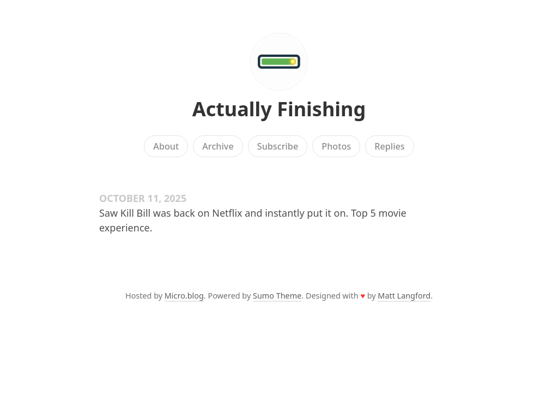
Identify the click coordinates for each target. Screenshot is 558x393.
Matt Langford (404, 295)
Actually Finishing (279, 109)
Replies (389, 146)
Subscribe (277, 146)
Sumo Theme (277, 295)
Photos (336, 146)
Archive (217, 146)
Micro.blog (184, 295)
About (166, 146)
